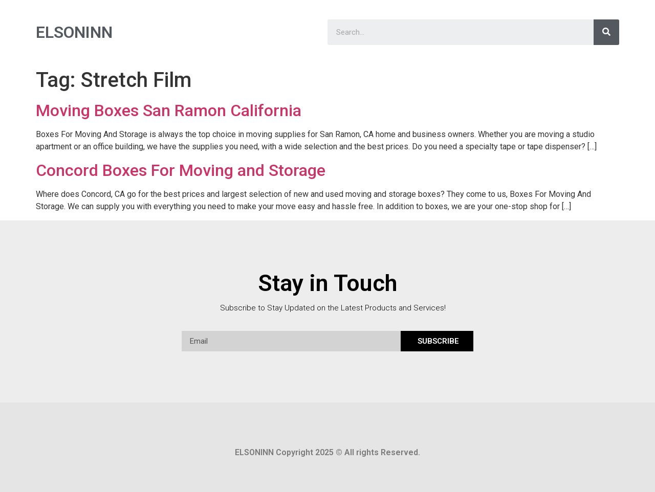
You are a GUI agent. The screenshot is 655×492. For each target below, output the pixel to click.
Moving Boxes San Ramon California (168, 110)
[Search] (606, 32)
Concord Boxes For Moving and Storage (180, 170)
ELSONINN (74, 32)
